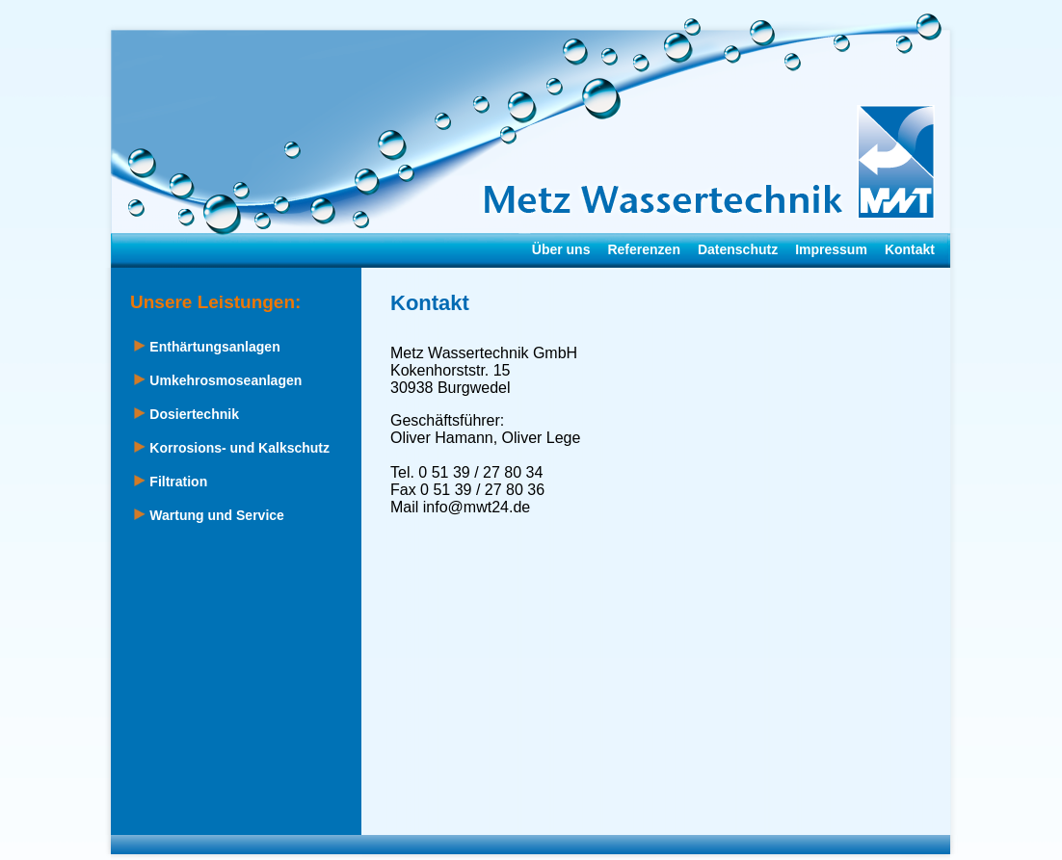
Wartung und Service (208, 515)
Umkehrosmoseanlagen (218, 380)
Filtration (170, 481)
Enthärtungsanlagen (206, 346)
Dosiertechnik (186, 414)
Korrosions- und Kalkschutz (232, 448)
